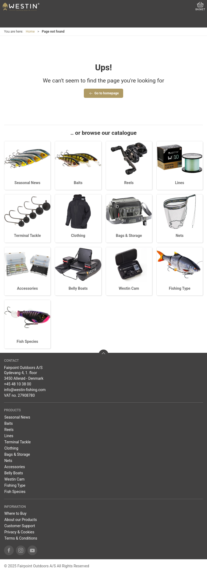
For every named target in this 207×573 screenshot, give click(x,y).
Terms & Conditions (20, 538)
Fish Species (27, 341)
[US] (21, 6)
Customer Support (19, 526)
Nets (180, 235)
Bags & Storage (129, 235)
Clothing (78, 235)
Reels (129, 183)
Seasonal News (27, 183)
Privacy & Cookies (19, 532)
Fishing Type (180, 288)
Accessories (27, 288)
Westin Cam (129, 288)
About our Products (20, 519)
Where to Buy (15, 513)
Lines (179, 183)
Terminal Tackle (27, 235)
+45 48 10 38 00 (17, 384)
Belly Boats (78, 288)
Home (30, 31)
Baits (78, 183)
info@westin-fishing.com (25, 390)
